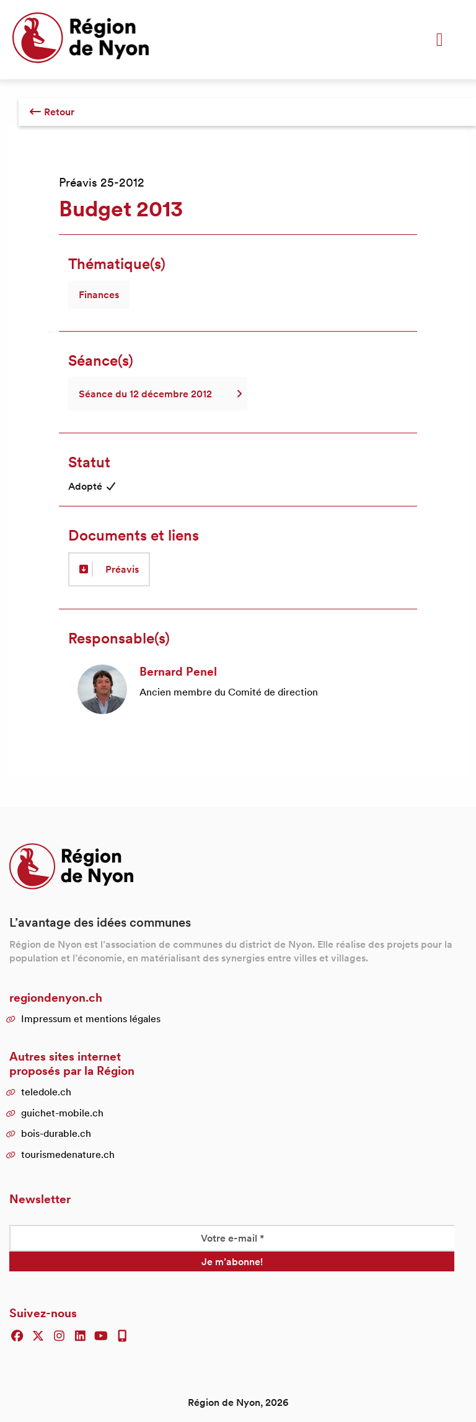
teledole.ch (46, 1091)
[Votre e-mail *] (231, 1238)
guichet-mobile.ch (62, 1112)
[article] (238, 689)
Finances (99, 294)
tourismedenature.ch (68, 1154)
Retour (51, 111)
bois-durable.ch (56, 1133)
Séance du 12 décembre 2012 (158, 393)
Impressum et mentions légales (91, 1018)
